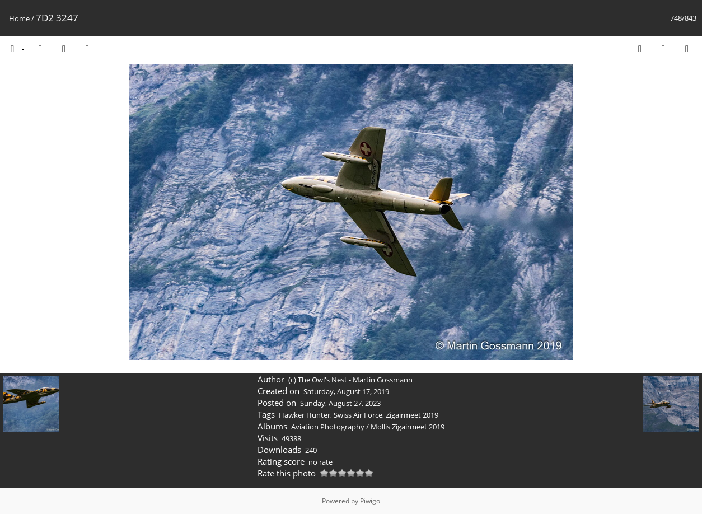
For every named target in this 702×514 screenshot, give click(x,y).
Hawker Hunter (304, 415)
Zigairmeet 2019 (412, 415)
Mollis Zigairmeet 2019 (407, 427)
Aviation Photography (327, 427)
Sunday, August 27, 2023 (340, 403)
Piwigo (370, 501)
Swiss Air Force (358, 415)
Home (19, 18)
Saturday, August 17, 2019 (346, 391)
